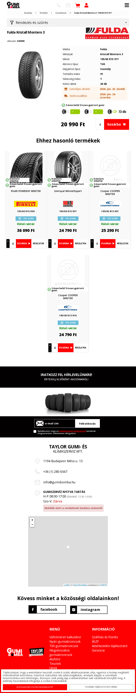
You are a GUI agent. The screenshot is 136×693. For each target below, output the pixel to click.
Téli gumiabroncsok (63, 645)
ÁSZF (95, 641)
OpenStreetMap (80, 585)
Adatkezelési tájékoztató (72, 431)
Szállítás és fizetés (105, 636)
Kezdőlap (28, 13)
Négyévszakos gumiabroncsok (60, 651)
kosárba (118, 124)
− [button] (32, 524)
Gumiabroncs (60, 13)
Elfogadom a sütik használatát (35, 686)
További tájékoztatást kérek (100, 686)
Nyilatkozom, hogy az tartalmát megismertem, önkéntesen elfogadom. (67, 432)
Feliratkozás (87, 423)
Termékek (44, 13)
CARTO (103, 585)
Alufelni (54, 658)
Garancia (98, 649)
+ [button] (32, 520)
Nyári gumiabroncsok (65, 641)
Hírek (53, 667)
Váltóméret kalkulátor (65, 636)
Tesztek (55, 663)
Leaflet (67, 585)
